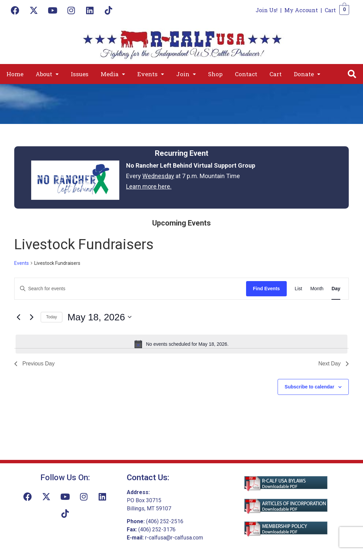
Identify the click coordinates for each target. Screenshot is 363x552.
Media (113, 74)
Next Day (333, 363)
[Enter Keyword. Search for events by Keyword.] (130, 288)
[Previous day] (18, 317)
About (47, 74)
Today (51, 317)
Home (14, 74)
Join (186, 74)
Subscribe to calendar (309, 386)
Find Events (266, 288)
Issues (79, 74)
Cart (330, 10)
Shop (215, 74)
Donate (307, 74)
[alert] (181, 344)
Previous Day (34, 363)
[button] (47, 74)
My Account (301, 10)
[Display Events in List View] (298, 288)
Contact (246, 74)
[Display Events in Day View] (335, 288)
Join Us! (267, 10)
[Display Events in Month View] (316, 288)
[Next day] (31, 317)
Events (150, 74)
